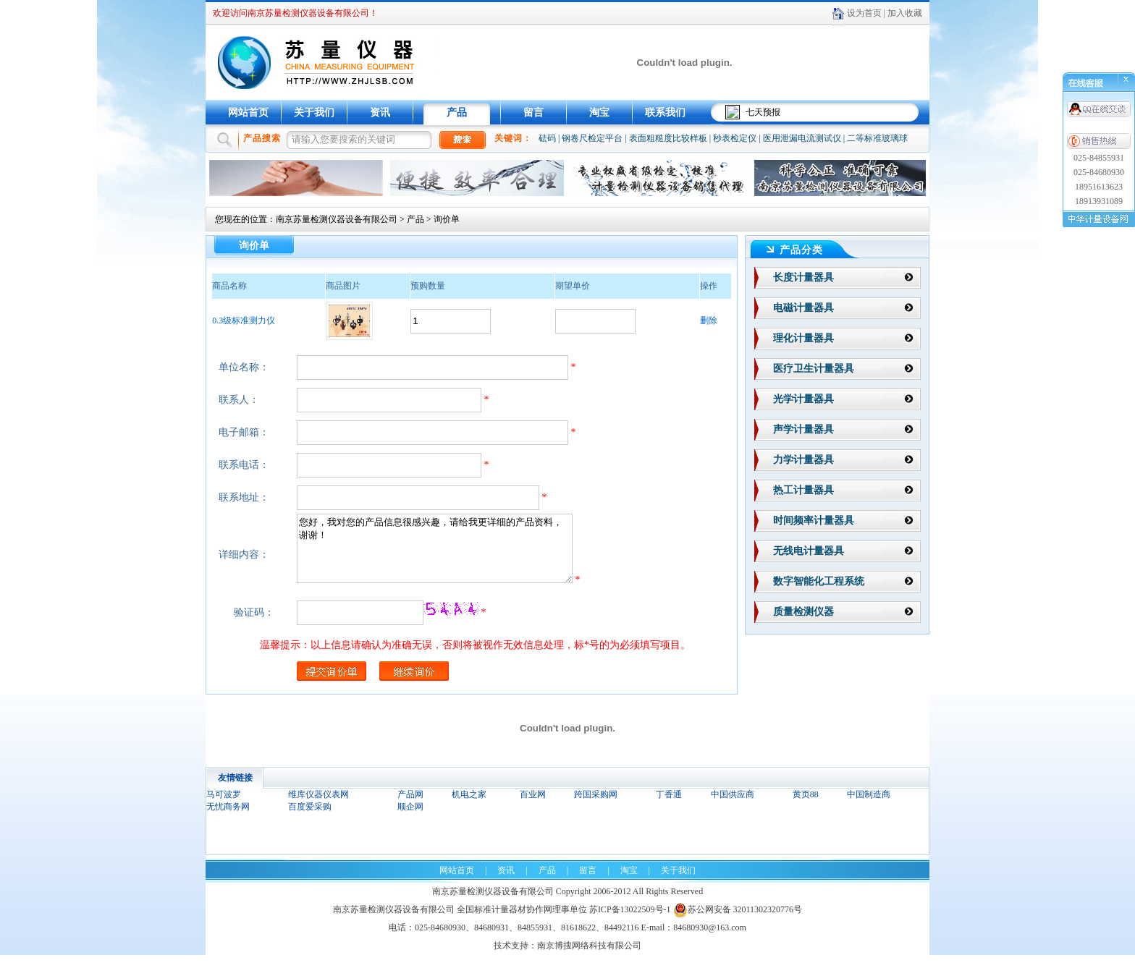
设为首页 (864, 13)
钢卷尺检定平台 (592, 138)
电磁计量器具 (803, 307)
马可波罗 (223, 807)
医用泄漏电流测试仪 (802, 138)
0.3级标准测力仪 (243, 320)
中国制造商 (868, 807)
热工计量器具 (803, 490)
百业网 (533, 807)
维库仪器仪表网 (318, 807)
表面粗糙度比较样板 (668, 138)
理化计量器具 (803, 338)
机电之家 (469, 807)
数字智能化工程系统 (818, 581)
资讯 (380, 112)
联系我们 (665, 112)
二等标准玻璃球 (877, 138)
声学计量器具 (803, 429)
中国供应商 (732, 807)
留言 (533, 112)
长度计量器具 (803, 277)
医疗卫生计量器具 (813, 368)
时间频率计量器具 (813, 520)
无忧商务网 (228, 820)
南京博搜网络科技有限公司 (589, 959)
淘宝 (599, 112)
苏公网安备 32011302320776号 (738, 922)
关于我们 (314, 112)
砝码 (547, 138)
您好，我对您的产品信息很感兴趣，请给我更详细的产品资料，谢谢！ (451, 555)
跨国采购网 (595, 807)
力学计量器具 (803, 459)
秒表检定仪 (734, 138)
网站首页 (248, 112)
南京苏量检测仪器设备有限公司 (336, 219)
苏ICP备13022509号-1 (630, 922)
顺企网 (410, 820)
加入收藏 (904, 13)
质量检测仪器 (803, 611)
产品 (457, 112)
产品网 (410, 807)
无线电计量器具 (808, 550)
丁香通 (669, 807)
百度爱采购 (310, 820)
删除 (708, 320)
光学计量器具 (803, 399)
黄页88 (806, 807)
